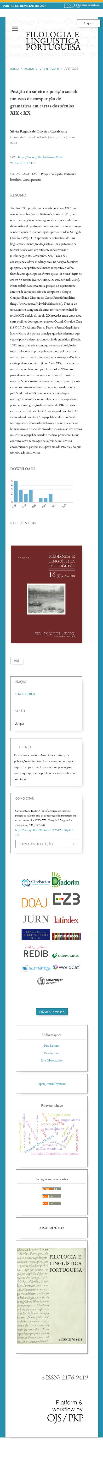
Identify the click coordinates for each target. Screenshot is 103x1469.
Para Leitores (51, 1046)
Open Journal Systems (52, 1084)
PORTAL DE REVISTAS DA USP (24, 6)
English (88, 23)
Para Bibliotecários (52, 1060)
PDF (17, 660)
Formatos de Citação (36, 844)
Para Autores (51, 1053)
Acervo (29, 68)
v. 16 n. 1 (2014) (49, 68)
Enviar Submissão (51, 1012)
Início (14, 68)
